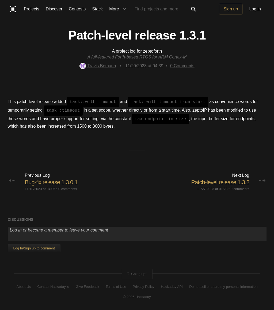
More (118, 9)
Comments (182, 66)
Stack (97, 9)
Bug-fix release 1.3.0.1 (51, 182)
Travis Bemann (97, 66)
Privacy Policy (143, 287)
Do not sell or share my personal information (223, 287)
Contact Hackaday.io (53, 287)
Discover (54, 9)
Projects (31, 9)
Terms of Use (116, 287)
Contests (77, 9)
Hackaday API (172, 287)
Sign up (230, 9)
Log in (255, 9)
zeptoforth (152, 51)
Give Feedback (87, 287)
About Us (24, 287)
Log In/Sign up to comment (34, 248)
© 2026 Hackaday (137, 297)
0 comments (67, 189)
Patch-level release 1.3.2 (220, 182)
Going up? (136, 274)
